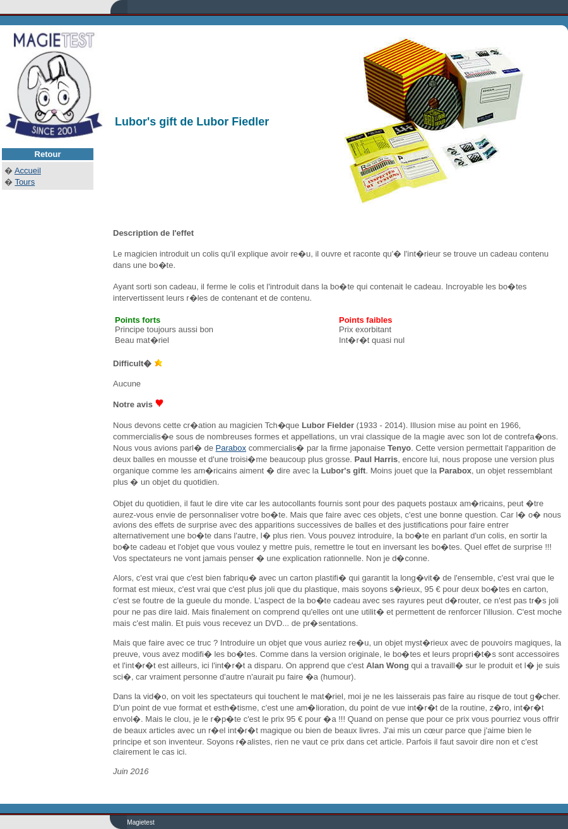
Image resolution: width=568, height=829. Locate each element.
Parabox (231, 448)
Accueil (28, 170)
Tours (25, 182)
